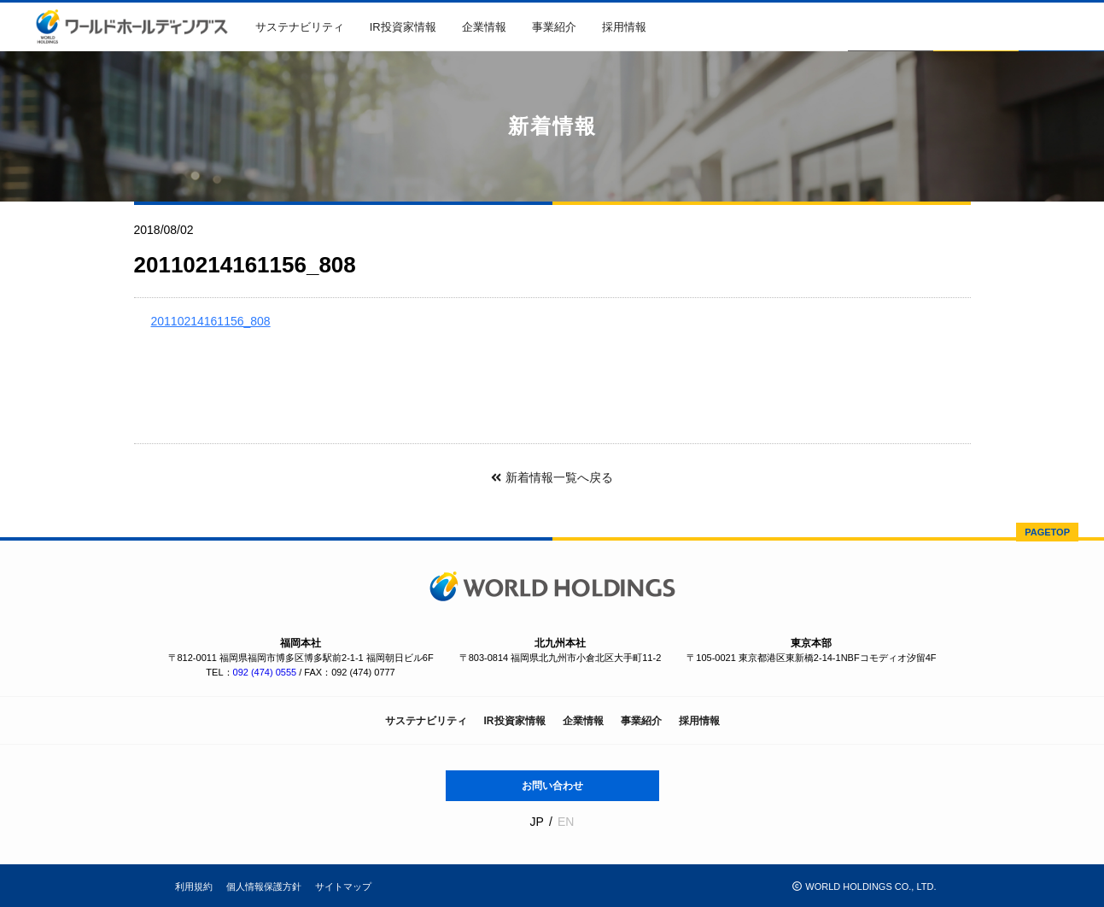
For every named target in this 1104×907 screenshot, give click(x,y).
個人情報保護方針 (263, 886)
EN (566, 821)
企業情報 (484, 26)
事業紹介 (554, 26)
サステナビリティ (299, 26)
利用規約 (194, 886)
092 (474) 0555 (265, 672)
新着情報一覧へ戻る (551, 477)
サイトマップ (343, 886)
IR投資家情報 (403, 26)
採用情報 (624, 26)
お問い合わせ (552, 786)
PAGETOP (1047, 532)
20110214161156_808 (211, 321)
